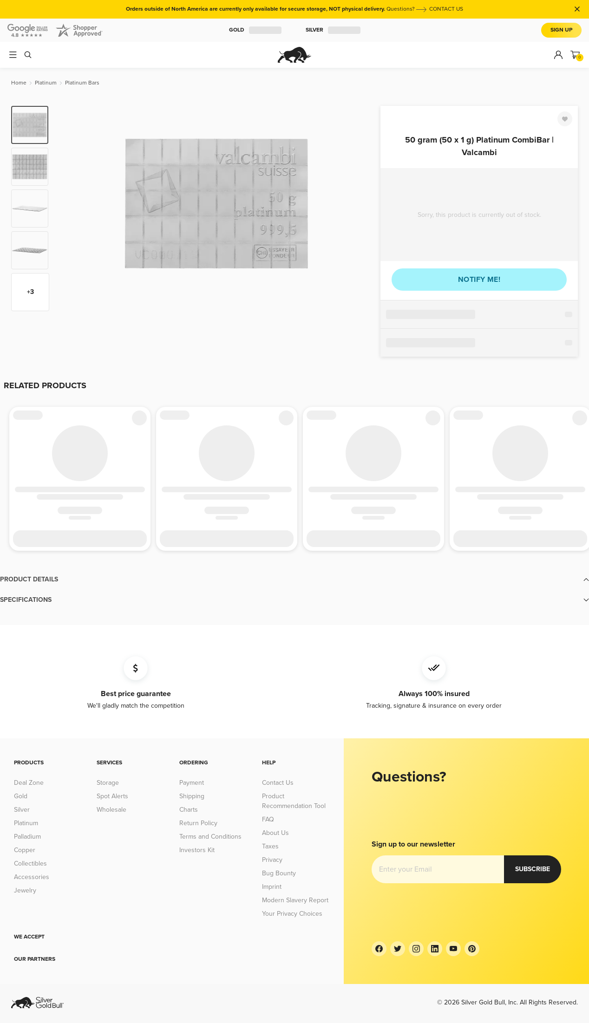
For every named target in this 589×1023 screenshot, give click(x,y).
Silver (333, 30)
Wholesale (111, 810)
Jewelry (25, 890)
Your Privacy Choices (292, 914)
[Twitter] (397, 948)
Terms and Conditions (210, 837)
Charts (188, 810)
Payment (191, 783)
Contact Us (278, 783)
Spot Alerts (112, 796)
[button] (294, 579)
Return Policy (198, 823)
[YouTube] (453, 948)
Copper (24, 850)
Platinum (26, 823)
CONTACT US (446, 9)
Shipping (191, 796)
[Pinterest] (472, 948)
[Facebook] (379, 948)
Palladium (27, 837)
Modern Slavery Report (295, 900)
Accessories (31, 877)
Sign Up (561, 29)
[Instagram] (416, 948)
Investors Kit (197, 850)
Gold (255, 30)
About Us (275, 833)
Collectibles (30, 863)
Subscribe (532, 869)
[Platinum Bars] (82, 82)
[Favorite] (564, 118)
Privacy (272, 860)
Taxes (270, 846)
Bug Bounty (279, 873)
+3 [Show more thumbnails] (30, 292)
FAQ (268, 819)
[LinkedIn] (434, 948)
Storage (108, 783)
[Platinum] (46, 82)
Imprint (271, 887)
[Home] (18, 82)
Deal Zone (29, 783)
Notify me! (479, 279)
